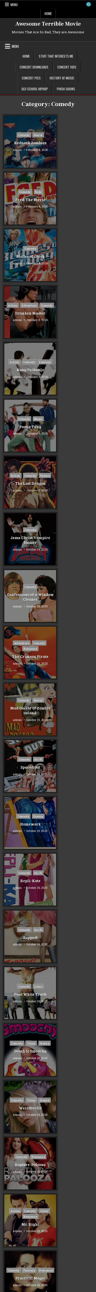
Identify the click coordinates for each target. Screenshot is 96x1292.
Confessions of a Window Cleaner (25, 370)
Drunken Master (71, 202)
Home (48, 13)
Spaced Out (71, 426)
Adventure (77, 189)
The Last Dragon (25, 315)
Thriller (11, 1026)
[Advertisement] (48, 1114)
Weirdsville (71, 599)
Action (60, 189)
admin (11, 149)
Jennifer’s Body (25, 767)
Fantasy (25, 251)
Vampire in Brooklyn (71, 713)
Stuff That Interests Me (56, 56)
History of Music (62, 77)
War (8, 1035)
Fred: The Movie (71, 142)
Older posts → (63, 803)
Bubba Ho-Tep (70, 768)
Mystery (12, 993)
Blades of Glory (25, 199)
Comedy (18, 135)
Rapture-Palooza (25, 653)
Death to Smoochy (25, 599)
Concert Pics (31, 77)
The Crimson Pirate (71, 372)
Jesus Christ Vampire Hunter (71, 313)
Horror (32, 135)
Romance (71, 365)
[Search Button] (88, 4)
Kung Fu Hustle (25, 259)
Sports (10, 1018)
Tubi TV (54, 856)
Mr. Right (71, 656)
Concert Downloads (34, 67)
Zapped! (25, 540)
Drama (25, 308)
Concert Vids (66, 67)
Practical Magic (25, 713)
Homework (25, 483)
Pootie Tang (71, 256)
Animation (13, 926)
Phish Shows (66, 88)
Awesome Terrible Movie (48, 23)
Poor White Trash (71, 540)
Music (79, 248)
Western (12, 1043)
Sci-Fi (79, 419)
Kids (79, 135)
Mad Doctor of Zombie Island (25, 427)
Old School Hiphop (35, 88)
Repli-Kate (71, 483)
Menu (14, 4)
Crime (79, 532)
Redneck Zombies (25, 142)
